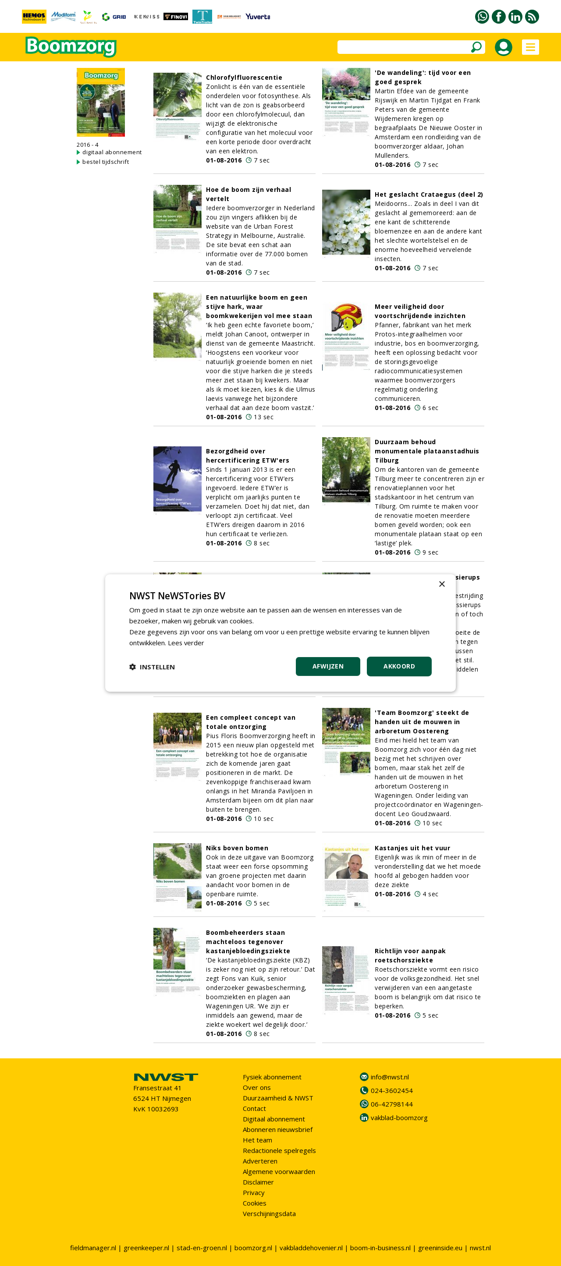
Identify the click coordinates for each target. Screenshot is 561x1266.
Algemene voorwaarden (279, 1171)
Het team (257, 1139)
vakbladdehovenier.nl (311, 1247)
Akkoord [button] (399, 666)
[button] (152, 667)
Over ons (257, 1087)
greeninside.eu (440, 1247)
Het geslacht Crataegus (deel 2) (429, 194)
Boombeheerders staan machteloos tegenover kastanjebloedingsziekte (248, 941)
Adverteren (260, 1160)
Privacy (254, 1192)
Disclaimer (258, 1182)
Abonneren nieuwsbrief (277, 1129)
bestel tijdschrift (105, 162)
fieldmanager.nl (93, 1247)
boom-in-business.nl (380, 1247)
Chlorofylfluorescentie (244, 77)
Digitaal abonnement (274, 1118)
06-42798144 (392, 1104)
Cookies (254, 1203)
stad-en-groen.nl (202, 1247)
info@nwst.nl (390, 1076)
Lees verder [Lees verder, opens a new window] (186, 642)
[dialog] (280, 633)
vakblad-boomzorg (399, 1117)
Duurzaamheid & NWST (278, 1097)
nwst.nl (480, 1247)
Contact (254, 1108)
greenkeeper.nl (146, 1247)
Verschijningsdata (269, 1213)
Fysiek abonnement (272, 1076)
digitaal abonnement (112, 152)
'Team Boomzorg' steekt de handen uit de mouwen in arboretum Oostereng (422, 721)
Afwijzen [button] (328, 666)
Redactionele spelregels (279, 1150)
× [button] (441, 584)
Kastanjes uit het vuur (412, 848)
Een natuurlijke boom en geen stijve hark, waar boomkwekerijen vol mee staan (259, 306)
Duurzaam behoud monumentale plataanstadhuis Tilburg (427, 451)
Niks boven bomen (237, 848)
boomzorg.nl (253, 1247)
